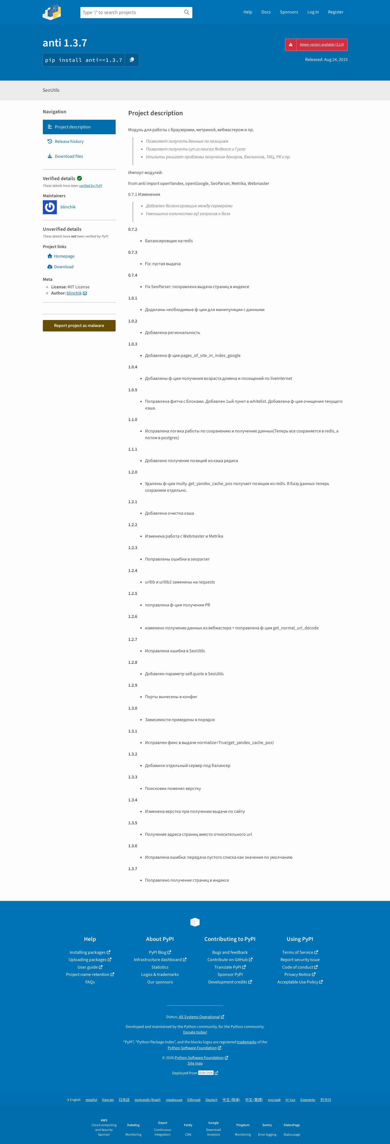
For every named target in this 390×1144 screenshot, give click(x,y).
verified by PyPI (90, 185)
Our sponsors (160, 982)
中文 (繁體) (254, 1100)
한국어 (325, 1100)
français (108, 1100)
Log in (313, 12)
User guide (88, 967)
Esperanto (307, 1100)
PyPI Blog (157, 952)
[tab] (79, 127)
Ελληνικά (193, 1100)
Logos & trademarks (160, 974)
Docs (266, 12)
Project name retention (87, 974)
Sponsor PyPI (230, 974)
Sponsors (289, 12)
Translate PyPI (227, 967)
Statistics (160, 967)
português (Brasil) (148, 1100)
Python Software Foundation (192, 1048)
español (91, 1100)
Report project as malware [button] (79, 326)
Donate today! (195, 1032)
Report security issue (300, 960)
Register (336, 12)
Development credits (227, 982)
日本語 (124, 1100)
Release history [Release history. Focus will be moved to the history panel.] (65, 141)
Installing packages (88, 952)
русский (274, 1100)
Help (248, 12)
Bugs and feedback (230, 952)
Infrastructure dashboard (158, 960)
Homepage (60, 256)
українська (174, 1100)
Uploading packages (88, 960)
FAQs (90, 982)
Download (60, 267)
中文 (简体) (231, 1100)
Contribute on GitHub (227, 960)
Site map (195, 1063)
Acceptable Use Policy (297, 982)
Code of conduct (297, 967)
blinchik (74, 293)
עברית (290, 1100)
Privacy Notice (297, 974)
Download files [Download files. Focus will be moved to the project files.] (65, 156)
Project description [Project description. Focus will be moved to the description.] (69, 127)
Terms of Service (297, 952)
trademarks (246, 1042)
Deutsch (211, 1100)
